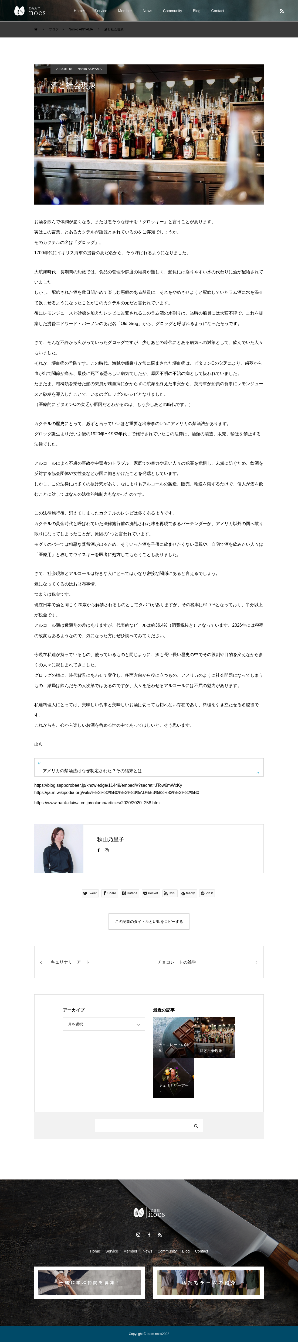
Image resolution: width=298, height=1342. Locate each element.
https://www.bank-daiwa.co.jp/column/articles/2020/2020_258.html (97, 803)
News (147, 11)
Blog (196, 11)
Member (125, 11)
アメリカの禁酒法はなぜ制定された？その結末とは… (94, 770)
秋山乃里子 (110, 839)
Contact (217, 11)
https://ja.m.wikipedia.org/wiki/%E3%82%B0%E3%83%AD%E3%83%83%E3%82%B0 (116, 792)
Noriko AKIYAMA (89, 69)
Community (172, 11)
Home (79, 11)
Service (101, 11)
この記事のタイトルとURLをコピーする (149, 921)
